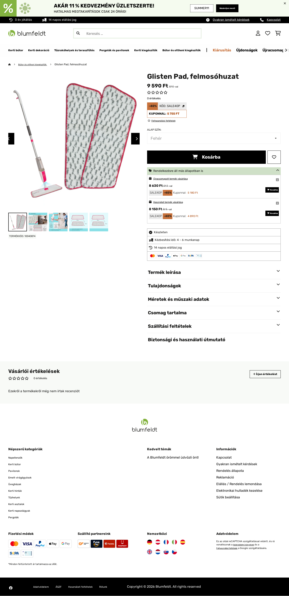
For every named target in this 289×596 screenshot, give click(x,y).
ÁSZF (64, 587)
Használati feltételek (91, 587)
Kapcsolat (274, 20)
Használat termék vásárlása (172, 202)
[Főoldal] (13, 64)
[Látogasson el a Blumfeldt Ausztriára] (157, 542)
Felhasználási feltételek (229, 548)
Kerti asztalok (18, 504)
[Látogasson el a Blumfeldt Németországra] (149, 542)
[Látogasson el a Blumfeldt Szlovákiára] (166, 552)
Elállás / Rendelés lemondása (239, 484)
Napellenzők (17, 458)
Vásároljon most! (222, 8)
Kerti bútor (16, 464)
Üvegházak (16, 484)
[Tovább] (286, 50)
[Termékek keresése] (137, 33)
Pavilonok (15, 471)
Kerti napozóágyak (22, 511)
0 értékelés (154, 98)
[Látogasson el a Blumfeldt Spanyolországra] (182, 542)
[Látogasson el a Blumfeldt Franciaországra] (166, 542)
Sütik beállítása (228, 497)
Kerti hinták (17, 491)
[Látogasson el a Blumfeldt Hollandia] (157, 552)
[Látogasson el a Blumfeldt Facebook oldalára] (10, 588)
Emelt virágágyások (23, 477)
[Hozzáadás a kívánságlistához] (274, 157)
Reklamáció (225, 477)
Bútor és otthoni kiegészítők (36, 64)
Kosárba (206, 157)
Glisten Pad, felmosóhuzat (78, 64)
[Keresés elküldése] (78, 33)
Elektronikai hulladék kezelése (239, 491)
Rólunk (119, 587)
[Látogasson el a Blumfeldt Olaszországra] (174, 542)
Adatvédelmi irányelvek (246, 544)
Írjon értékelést (260, 374)
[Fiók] (258, 33)
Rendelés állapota (230, 471)
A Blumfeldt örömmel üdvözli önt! (173, 458)
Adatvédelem (43, 587)
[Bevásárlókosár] (278, 33)
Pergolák (15, 517)
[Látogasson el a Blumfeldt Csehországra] (174, 552)
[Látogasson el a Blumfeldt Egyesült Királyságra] (149, 552)
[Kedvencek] (267, 33)
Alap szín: (154, 129)
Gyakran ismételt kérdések (231, 20)
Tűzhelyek (16, 497)
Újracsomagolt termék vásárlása (175, 179)
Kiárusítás (279, 50)
